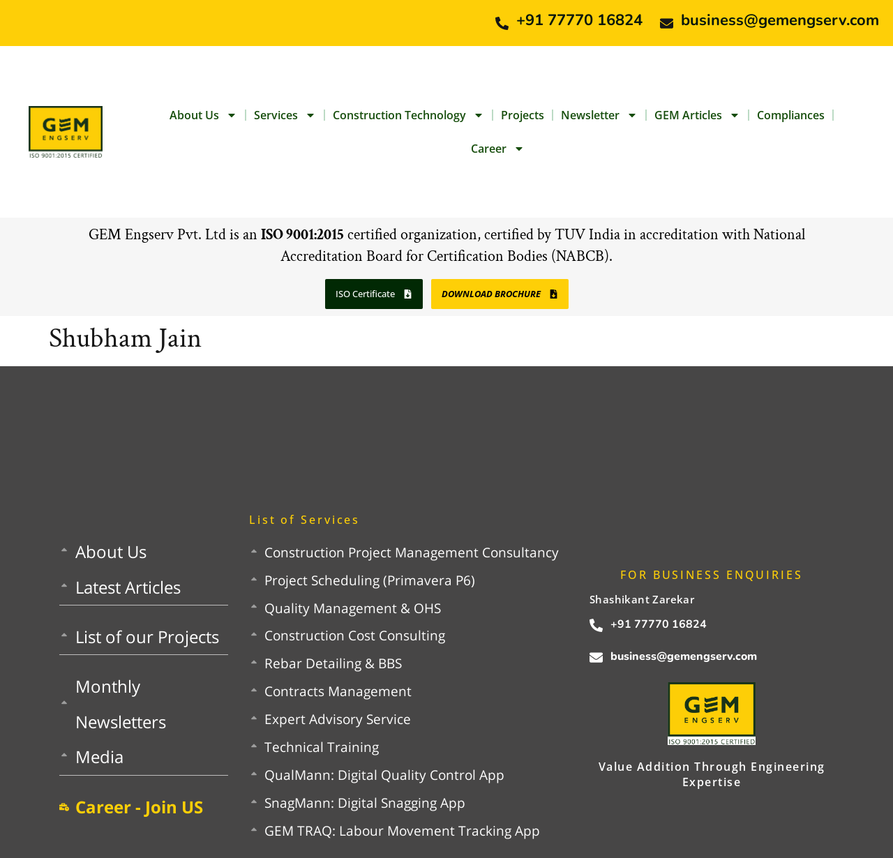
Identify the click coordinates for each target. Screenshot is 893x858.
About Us (203, 115)
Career (498, 148)
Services (285, 115)
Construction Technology (408, 115)
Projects (522, 115)
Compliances (791, 115)
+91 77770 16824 (579, 20)
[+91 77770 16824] (502, 23)
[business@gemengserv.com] (666, 23)
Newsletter (599, 115)
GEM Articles (697, 115)
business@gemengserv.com (780, 20)
